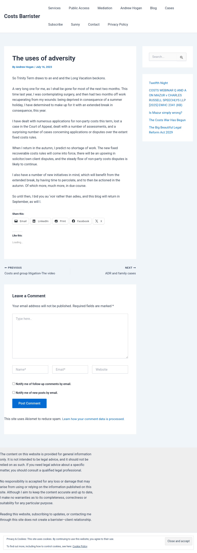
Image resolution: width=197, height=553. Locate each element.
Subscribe (179, 8)
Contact (68, 24)
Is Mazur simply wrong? (166, 117)
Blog (146, 8)
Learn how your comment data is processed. (94, 419)
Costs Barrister (22, 16)
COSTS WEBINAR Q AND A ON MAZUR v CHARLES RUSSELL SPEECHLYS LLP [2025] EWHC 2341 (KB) (167, 100)
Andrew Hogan (125, 8)
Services (53, 8)
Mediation (101, 8)
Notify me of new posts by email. (37, 393)
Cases (160, 8)
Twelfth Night (158, 83)
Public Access (76, 8)
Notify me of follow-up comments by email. (43, 384)
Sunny (51, 24)
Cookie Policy (80, 546)
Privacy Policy (91, 24)
